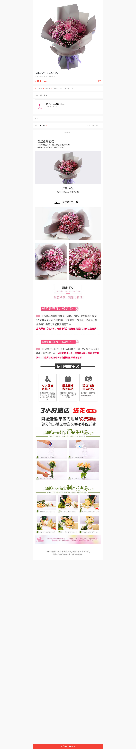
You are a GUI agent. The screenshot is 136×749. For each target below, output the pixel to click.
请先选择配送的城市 (68, 746)
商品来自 (52, 104)
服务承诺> (63, 104)
